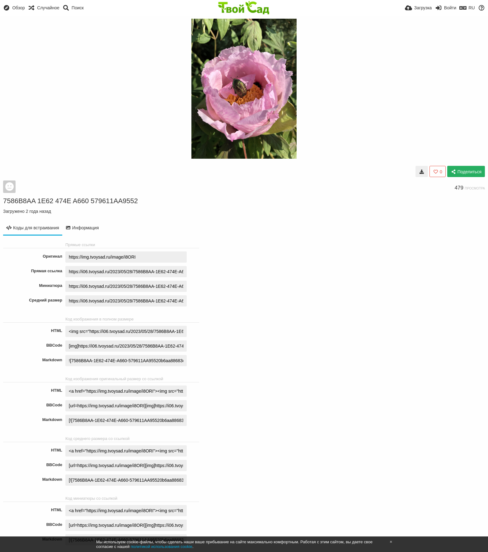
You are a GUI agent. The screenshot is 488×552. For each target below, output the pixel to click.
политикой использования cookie (161, 546)
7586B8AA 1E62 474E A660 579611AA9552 (70, 201)
